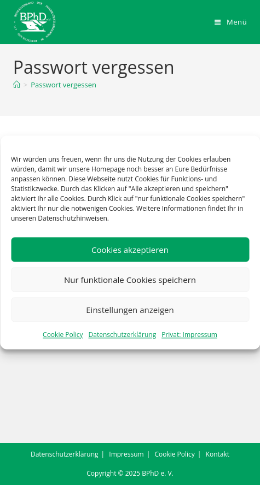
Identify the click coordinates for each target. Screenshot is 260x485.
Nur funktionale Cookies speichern (130, 279)
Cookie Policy (63, 334)
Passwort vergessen (63, 85)
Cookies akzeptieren (130, 249)
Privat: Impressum (189, 334)
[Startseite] (16, 85)
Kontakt (217, 454)
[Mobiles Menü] (231, 22)
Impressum (126, 454)
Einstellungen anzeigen (130, 309)
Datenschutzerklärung (123, 334)
